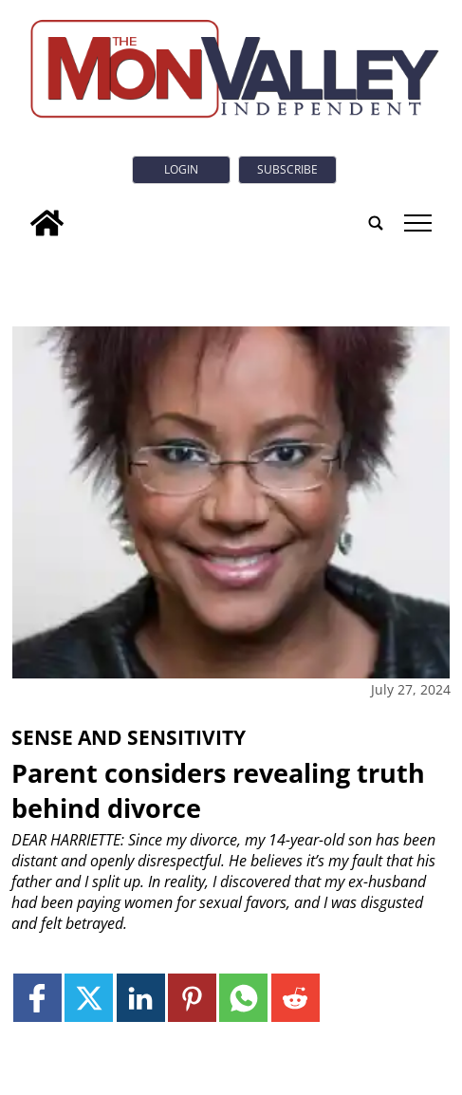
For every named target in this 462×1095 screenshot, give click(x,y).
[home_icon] (47, 223)
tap (417, 223)
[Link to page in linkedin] (141, 998)
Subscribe (287, 169)
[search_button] (375, 223)
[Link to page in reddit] (295, 998)
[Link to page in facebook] (37, 998)
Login (181, 169)
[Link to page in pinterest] (192, 998)
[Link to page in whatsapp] (243, 998)
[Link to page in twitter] (89, 998)
